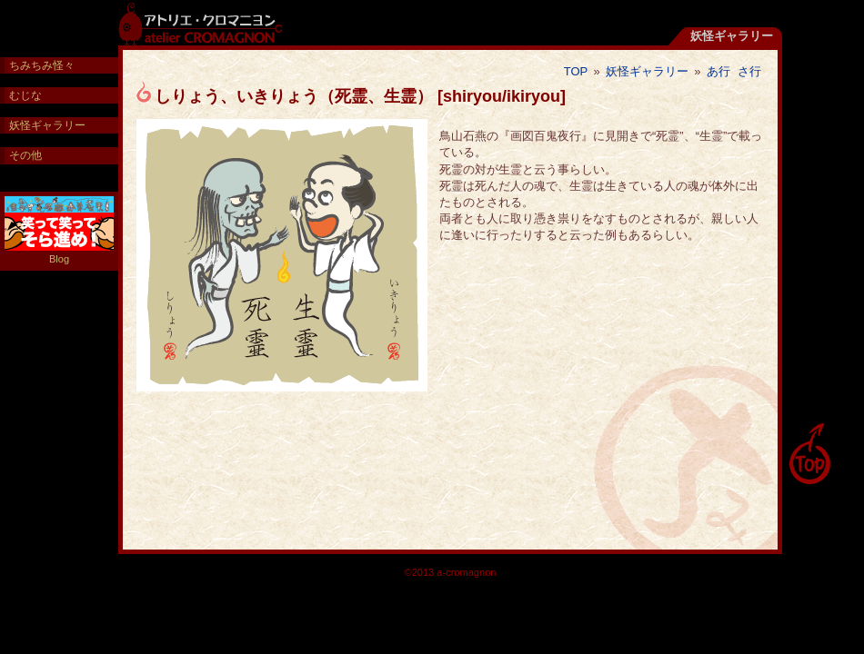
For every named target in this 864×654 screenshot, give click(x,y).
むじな (25, 95)
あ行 (718, 71)
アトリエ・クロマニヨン (200, 22)
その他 (25, 155)
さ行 (749, 71)
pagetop (809, 454)
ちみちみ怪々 (42, 65)
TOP (576, 71)
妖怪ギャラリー (647, 71)
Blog (59, 230)
